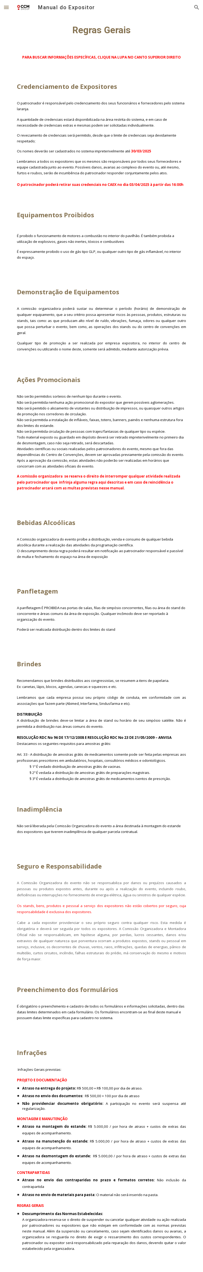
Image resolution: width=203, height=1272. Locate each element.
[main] (101, 30)
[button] (6, 7)
